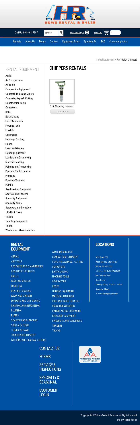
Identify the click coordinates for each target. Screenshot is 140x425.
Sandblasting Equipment (18, 189)
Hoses (8, 144)
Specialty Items (13, 203)
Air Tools (10, 84)
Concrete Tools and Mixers (19, 94)
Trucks (8, 225)
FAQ (103, 41)
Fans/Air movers (14, 121)
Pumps (9, 184)
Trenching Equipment (16, 221)
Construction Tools (15, 103)
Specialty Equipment (16, 198)
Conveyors (11, 107)
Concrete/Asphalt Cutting (19, 98)
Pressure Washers (14, 180)
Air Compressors (14, 80)
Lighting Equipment (15, 153)
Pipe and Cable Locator (17, 171)
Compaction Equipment (17, 89)
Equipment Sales (71, 41)
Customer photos (118, 41)
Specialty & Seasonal (49, 380)
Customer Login (77, 32)
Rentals (17, 41)
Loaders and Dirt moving (18, 157)
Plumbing (10, 175)
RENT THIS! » (62, 111)
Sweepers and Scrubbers (18, 207)
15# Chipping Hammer (62, 106)
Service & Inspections (50, 367)
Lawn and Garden (14, 148)
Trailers (9, 216)
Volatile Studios (130, 420)
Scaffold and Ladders (16, 194)
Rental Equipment (105, 59)
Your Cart (98, 32)
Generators (11, 134)
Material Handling (14, 162)
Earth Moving (12, 116)
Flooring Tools (12, 125)
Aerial (8, 75)
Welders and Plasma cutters (20, 230)
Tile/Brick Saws (13, 212)
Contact (54, 41)
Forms (42, 41)
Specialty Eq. (90, 41)
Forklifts (9, 130)
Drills (8, 112)
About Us (30, 41)
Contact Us (49, 348)
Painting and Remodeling (18, 166)
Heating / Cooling (14, 139)
